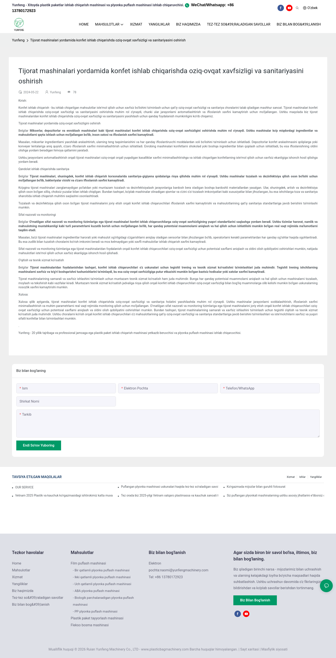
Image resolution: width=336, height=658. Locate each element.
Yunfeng (18, 40)
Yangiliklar (316, 476)
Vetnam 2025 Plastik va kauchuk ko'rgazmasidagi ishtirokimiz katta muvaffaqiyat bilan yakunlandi (63, 495)
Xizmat (291, 476)
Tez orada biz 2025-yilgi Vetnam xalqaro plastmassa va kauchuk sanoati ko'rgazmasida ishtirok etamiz (169, 495)
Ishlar (302, 476)
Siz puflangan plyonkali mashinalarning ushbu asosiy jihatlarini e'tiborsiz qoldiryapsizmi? (275, 495)
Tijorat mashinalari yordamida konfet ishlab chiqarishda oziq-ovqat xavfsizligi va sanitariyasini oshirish (108, 40)
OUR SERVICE (24, 487)
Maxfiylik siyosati (274, 649)
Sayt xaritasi (249, 649)
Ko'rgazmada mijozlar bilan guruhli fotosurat (256, 486)
